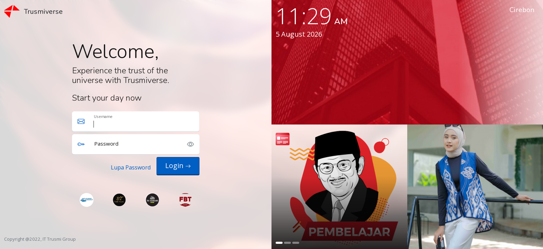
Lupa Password (131, 167)
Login (178, 165)
